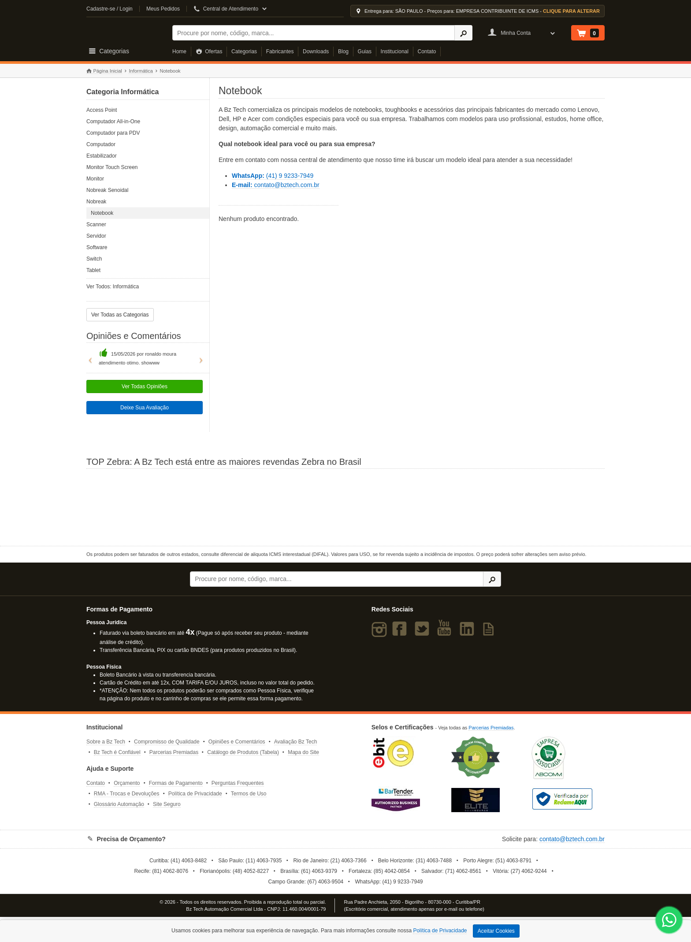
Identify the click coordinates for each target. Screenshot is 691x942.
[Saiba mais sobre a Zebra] (345, 506)
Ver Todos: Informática (112, 286)
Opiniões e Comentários (236, 742)
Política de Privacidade (195, 794)
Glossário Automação (119, 804)
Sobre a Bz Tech (105, 742)
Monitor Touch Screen (112, 167)
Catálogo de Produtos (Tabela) (243, 752)
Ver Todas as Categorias (120, 315)
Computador (100, 144)
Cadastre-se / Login (109, 9)
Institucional (395, 51)
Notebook (102, 213)
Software (96, 247)
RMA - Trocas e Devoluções (127, 794)
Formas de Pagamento (176, 783)
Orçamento (127, 783)
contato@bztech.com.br (275, 184)
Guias (365, 51)
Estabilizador (101, 156)
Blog (343, 51)
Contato (427, 51)
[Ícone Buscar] (463, 32)
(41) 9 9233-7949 (272, 175)
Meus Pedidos (163, 9)
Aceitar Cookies (496, 931)
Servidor (96, 236)
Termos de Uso (249, 794)
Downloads (316, 51)
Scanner (96, 224)
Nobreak (96, 202)
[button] (88, 357)
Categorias (244, 51)
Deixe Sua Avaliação (144, 408)
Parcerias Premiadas (173, 752)
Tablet (93, 270)
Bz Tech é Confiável (117, 752)
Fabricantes (280, 51)
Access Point (101, 110)
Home (179, 51)
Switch (94, 259)
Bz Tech (123, 31)
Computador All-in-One (113, 121)
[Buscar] (313, 32)
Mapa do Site (303, 752)
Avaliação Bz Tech (295, 742)
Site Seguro (167, 804)
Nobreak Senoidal (107, 190)
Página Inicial (104, 71)
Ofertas (209, 51)
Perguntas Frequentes (238, 783)
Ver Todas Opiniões (144, 386)
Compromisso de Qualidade (167, 742)
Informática (140, 71)
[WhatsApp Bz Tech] (669, 921)
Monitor (95, 179)
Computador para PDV (113, 133)
